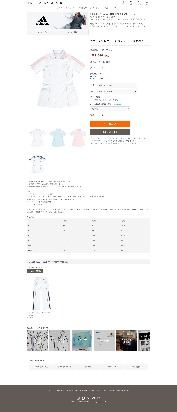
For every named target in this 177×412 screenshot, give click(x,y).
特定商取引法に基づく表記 (119, 390)
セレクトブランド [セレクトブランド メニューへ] (96, 8)
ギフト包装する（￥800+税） (106, 100)
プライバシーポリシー (98, 390)
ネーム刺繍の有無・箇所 (101, 104)
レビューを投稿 (35, 271)
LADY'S (93, 76)
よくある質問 (135, 367)
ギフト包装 (95, 97)
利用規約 (83, 390)
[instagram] (78, 398)
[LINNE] (83, 398)
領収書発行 (88, 367)
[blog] (98, 398)
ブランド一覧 (42, 32)
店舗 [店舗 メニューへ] (107, 8)
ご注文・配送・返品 (41, 367)
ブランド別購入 (73, 32)
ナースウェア (104, 78)
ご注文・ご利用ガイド (55, 390)
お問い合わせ (72, 390)
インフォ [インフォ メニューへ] (114, 8)
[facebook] (93, 398)
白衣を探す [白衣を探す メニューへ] (82, 8)
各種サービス (112, 367)
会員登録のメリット (64, 367)
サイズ (93, 91)
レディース (71, 8)
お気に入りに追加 (110, 132)
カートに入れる (110, 124)
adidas (102, 68)
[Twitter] (88, 398)
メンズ (60, 8)
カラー (93, 85)
